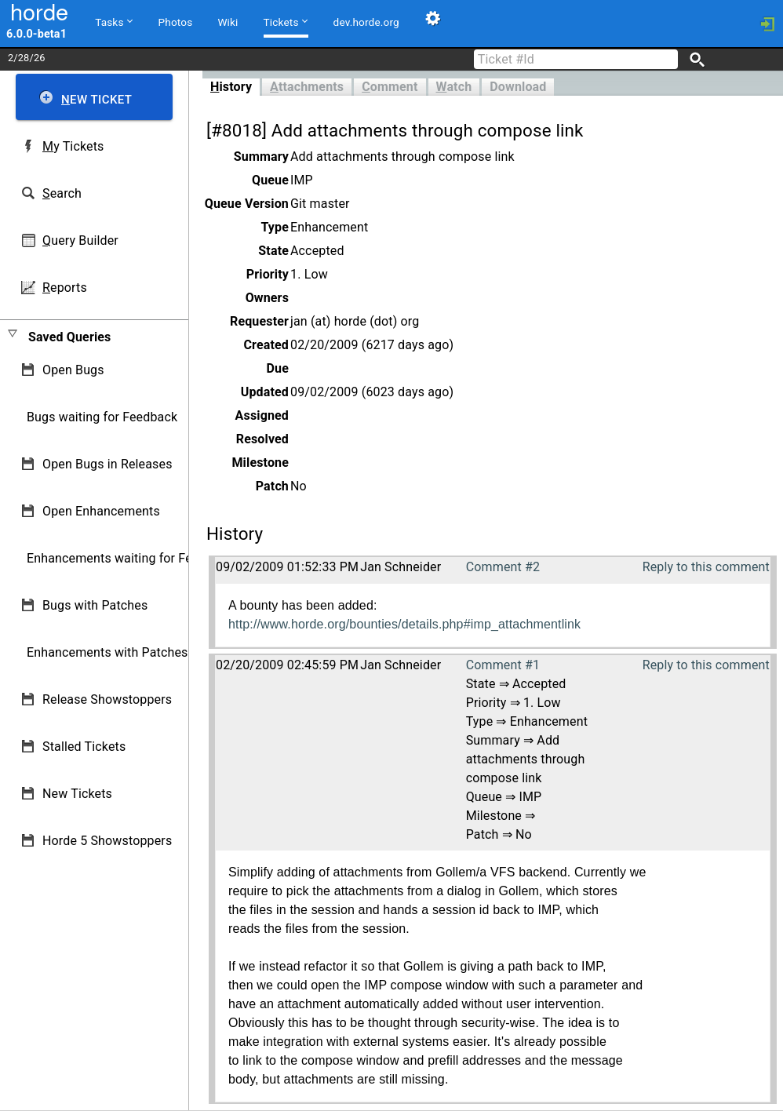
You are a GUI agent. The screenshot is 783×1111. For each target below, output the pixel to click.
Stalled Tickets (84, 746)
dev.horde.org (366, 22)
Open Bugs (73, 369)
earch (62, 193)
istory (231, 86)
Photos (175, 22)
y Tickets (73, 146)
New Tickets (77, 793)
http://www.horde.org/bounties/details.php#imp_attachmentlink (404, 624)
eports (64, 287)
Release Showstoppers (107, 699)
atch (454, 86)
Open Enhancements (101, 511)
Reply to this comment (706, 566)
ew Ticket (96, 100)
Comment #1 (503, 664)
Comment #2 (503, 566)
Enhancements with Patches (107, 652)
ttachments (307, 86)
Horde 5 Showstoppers (107, 840)
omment (389, 86)
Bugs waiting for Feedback (102, 417)
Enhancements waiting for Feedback (130, 558)
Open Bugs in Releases (107, 464)
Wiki (227, 22)
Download (518, 86)
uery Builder (80, 240)
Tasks (113, 21)
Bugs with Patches (94, 605)
